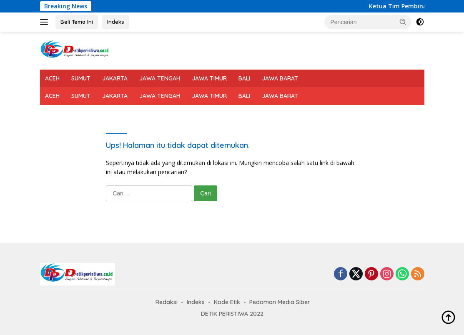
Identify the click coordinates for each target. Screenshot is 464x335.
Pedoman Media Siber (279, 302)
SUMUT (80, 78)
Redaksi (167, 302)
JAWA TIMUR (209, 78)
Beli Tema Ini (76, 21)
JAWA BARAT (280, 78)
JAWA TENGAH (159, 78)
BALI (244, 78)
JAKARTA (115, 78)
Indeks (115, 21)
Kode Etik (227, 302)
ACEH (52, 78)
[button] (403, 21)
